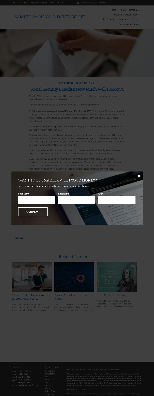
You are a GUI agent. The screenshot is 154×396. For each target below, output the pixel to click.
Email (101, 194)
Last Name (63, 194)
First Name (23, 194)
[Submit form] (33, 211)
